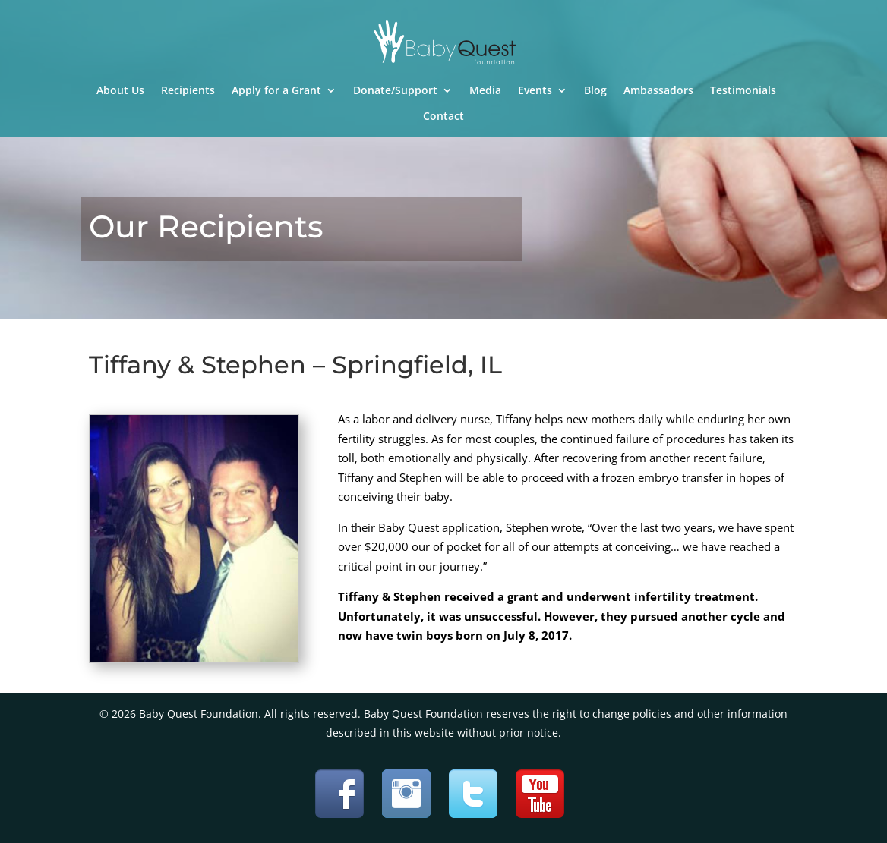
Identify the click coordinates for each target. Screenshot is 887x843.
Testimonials (743, 91)
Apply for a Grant (276, 91)
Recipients (188, 91)
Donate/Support (395, 91)
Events (535, 91)
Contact (443, 117)
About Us (120, 91)
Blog (595, 91)
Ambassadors (658, 91)
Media (485, 91)
